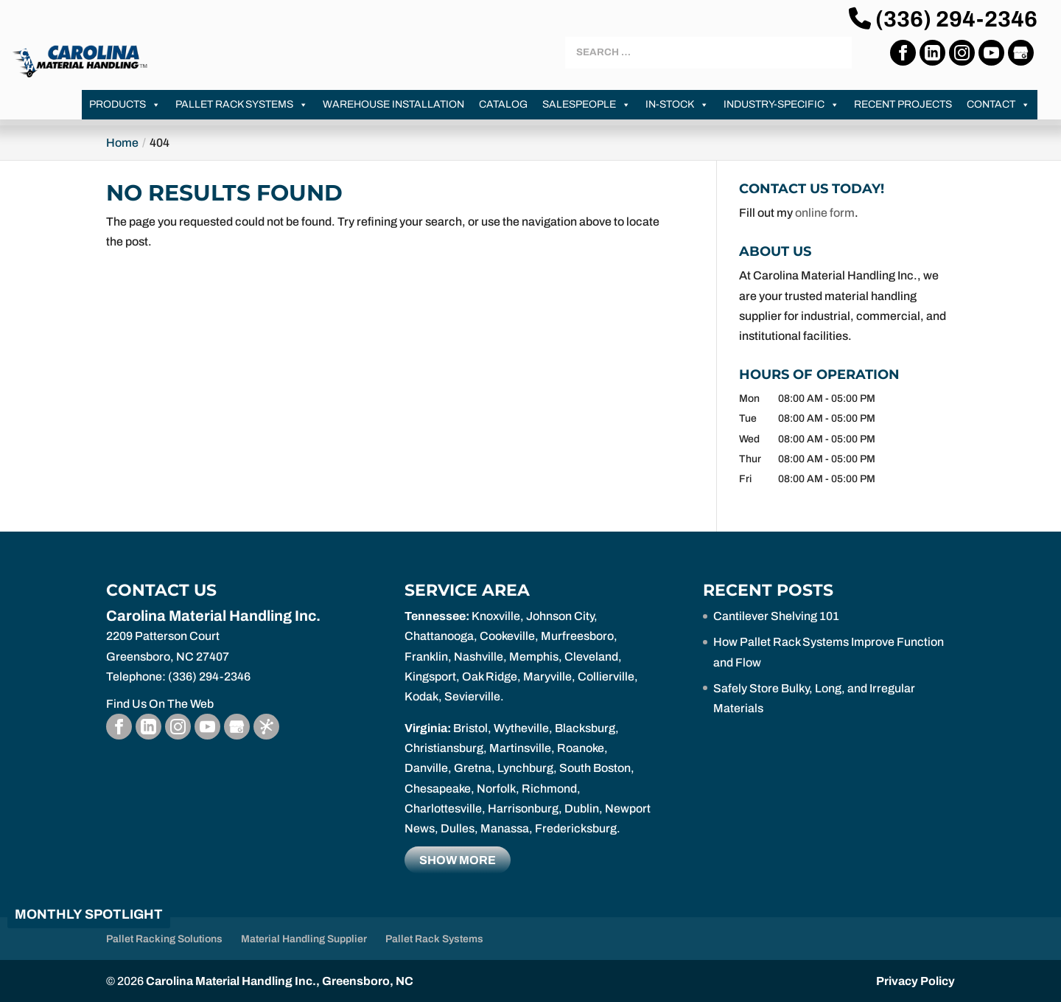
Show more (457, 860)
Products (125, 104)
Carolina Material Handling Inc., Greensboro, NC (279, 981)
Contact (998, 104)
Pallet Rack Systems (241, 104)
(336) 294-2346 (943, 19)
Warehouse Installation (393, 104)
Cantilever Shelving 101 (776, 616)
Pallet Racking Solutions (164, 938)
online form (825, 212)
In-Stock (677, 104)
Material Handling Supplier (304, 938)
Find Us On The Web (160, 703)
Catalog (503, 104)
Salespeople (586, 104)
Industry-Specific (781, 104)
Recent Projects (903, 104)
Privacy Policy (915, 981)
